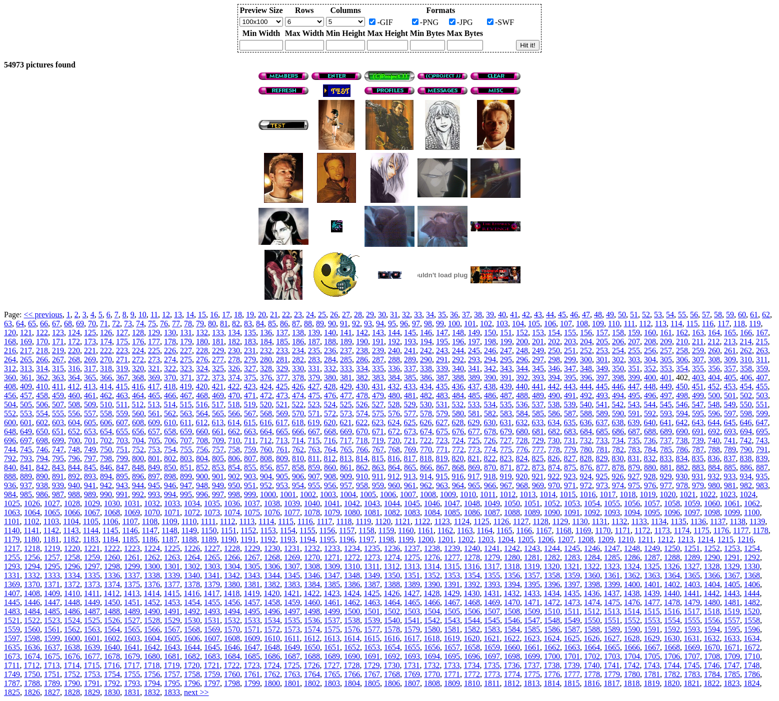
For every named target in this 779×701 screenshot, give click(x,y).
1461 (332, 602)
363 (58, 377)
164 (714, 332)
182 (234, 341)
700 (74, 440)
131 (186, 332)
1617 (412, 638)
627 (442, 422)
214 (746, 341)
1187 (169, 539)
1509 (532, 611)
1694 (432, 656)
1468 (472, 602)
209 (666, 341)
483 (442, 395)
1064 (32, 512)
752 (138, 449)
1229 (252, 548)
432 (394, 386)
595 (698, 413)
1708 (712, 656)
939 (58, 485)
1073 (212, 512)
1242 (512, 548)
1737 (532, 665)
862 (362, 467)
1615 (372, 638)
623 (378, 422)
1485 (52, 611)
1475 (612, 602)
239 (378, 350)
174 (106, 341)
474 (298, 395)
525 (346, 404)
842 (42, 467)
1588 (592, 629)
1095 (652, 512)
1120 (382, 521)
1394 (512, 584)
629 (474, 422)
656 (138, 431)
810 (298, 458)
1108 (150, 521)
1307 (292, 566)
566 (234, 413)
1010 (468, 494)
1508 (512, 611)
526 (362, 404)
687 (634, 431)
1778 (592, 674)
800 (138, 458)
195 (442, 341)
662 (234, 431)
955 (314, 485)
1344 (272, 575)
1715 (92, 665)
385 (410, 377)
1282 (552, 557)
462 (106, 395)
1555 (692, 620)
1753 (92, 674)
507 (58, 404)
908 (330, 476)
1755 (132, 674)
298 (554, 359)
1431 (492, 593)
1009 (448, 494)
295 (506, 359)
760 (266, 449)
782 (618, 449)
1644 (192, 647)
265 (26, 359)
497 (666, 395)
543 (634, 404)
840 (10, 467)
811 (314, 458)
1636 (32, 647)
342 (490, 368)
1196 (346, 539)
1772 (472, 674)
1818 (632, 683)
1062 (752, 503)
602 (42, 422)
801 (154, 458)
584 (522, 413)
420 (202, 386)
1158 (366, 530)
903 (250, 476)
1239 (452, 548)
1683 (212, 656)
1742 (632, 665)
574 (362, 413)
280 (266, 359)
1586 (552, 629)
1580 (432, 629)
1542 (432, 620)
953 (282, 485)
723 (442, 440)
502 (746, 395)
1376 (152, 584)
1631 (692, 638)
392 (522, 377)
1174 (682, 530)
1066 (72, 512)
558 (106, 413)
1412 (112, 593)
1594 (712, 629)
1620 (472, 638)
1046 (432, 503)
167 (762, 332)
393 (538, 377)
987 (58, 494)
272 (138, 359)
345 (538, 368)
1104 (70, 521)
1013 (528, 494)
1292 (752, 557)
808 (266, 458)
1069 (132, 512)
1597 (12, 638)
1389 (412, 584)
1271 (332, 557)
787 (698, 449)
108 (582, 323)
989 (90, 494)
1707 (692, 656)
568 (266, 413)
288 (394, 359)
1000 (268, 494)
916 (458, 476)
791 (762, 449)
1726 (312, 665)
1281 (532, 557)
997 (218, 494)
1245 (572, 548)
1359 (572, 575)
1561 (52, 629)
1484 (32, 611)
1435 (572, 593)
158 (618, 332)
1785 (732, 674)
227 (186, 350)
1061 (732, 503)
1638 (72, 647)
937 (26, 485)
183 (250, 341)
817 (410, 458)
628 (458, 422)
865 (410, 467)
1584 (512, 629)
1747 (732, 665)
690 (682, 431)
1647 (252, 647)
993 (154, 494)
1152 (248, 530)
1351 (412, 575)
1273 (372, 557)
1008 (428, 494)
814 (362, 458)
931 (698, 476)
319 (122, 368)
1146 (130, 530)
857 (282, 467)
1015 (568, 494)
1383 (292, 584)
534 (490, 404)
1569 (212, 629)
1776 (552, 674)
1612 (312, 638)
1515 (652, 611)
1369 (12, 584)
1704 (632, 656)
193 (410, 341)
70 (92, 323)
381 (346, 377)
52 (646, 314)
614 (234, 422)
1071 (172, 512)
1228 (232, 548)
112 (644, 323)
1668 (672, 647)
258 (682, 350)
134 (234, 332)
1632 (712, 638)
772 (458, 449)
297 (538, 359)
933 (730, 476)
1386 (352, 584)
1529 (172, 620)
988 (74, 494)
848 (138, 467)
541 (602, 404)
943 (122, 485)
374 (234, 377)
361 (26, 377)
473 (282, 395)
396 (586, 377)
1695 (452, 656)
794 (42, 458)
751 (122, 449)
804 (202, 458)
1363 (652, 575)
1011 (488, 494)
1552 (632, 620)
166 (746, 332)
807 (250, 458)
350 (618, 368)
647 (762, 422)
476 (330, 395)
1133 (638, 521)
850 (170, 467)
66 (44, 323)
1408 (32, 593)
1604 (152, 638)
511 (122, 404)
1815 (572, 683)
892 (74, 476)
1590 (632, 629)
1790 (72, 683)
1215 (726, 539)
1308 (312, 566)
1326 (672, 566)
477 (346, 395)
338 (426, 368)
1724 (272, 665)
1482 (752, 602)
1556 (712, 620)
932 (714, 476)
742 (746, 440)
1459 (292, 602)
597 (730, 413)
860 (330, 467)
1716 (112, 665)
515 (186, 404)
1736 (512, 665)
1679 (132, 656)
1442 (712, 593)
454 (746, 386)
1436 (592, 593)
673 (410, 431)
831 (634, 458)
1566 (152, 629)
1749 (12, 674)
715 (314, 440)
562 (170, 413)
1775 (532, 674)
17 (226, 314)
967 (506, 485)
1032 (152, 503)
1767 (372, 674)
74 (140, 323)
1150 (208, 530)
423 (250, 386)
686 (618, 431)
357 (730, 368)
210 (682, 341)
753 (154, 449)
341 (474, 368)
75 (152, 323)
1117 (324, 521)
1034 (192, 503)
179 (186, 341)
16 (214, 314)
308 (714, 359)
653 (90, 431)
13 (178, 314)
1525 (92, 620)
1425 (372, 593)
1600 (72, 638)
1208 (586, 539)
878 (618, 467)
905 (282, 476)
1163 (464, 530)
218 (42, 350)
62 (766, 314)
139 (314, 332)
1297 (92, 566)
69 (80, 323)
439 (506, 386)
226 (170, 350)
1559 (12, 629)
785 (666, 449)
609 (154, 422)
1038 (272, 503)
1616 (392, 638)
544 (650, 404)
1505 (452, 611)
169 (26, 341)
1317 (492, 566)
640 (650, 422)
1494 (232, 611)
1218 (32, 548)
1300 (152, 566)
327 (250, 368)
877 (602, 467)
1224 (152, 548)
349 (602, 368)
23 (298, 314)
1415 (172, 593)
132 (202, 332)
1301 (172, 566)
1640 (112, 647)
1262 (152, 557)
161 (666, 332)
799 (122, 458)
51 (634, 314)
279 (250, 359)
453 (730, 386)
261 (730, 350)
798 (106, 458)
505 (26, 404)
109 (598, 323)
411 (58, 386)
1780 (632, 674)
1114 (266, 521)
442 (554, 386)
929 (666, 476)
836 (714, 458)
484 (458, 395)
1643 (172, 647)
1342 (232, 575)
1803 (332, 683)
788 (714, 449)
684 (586, 431)
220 (74, 350)
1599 (52, 638)
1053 (572, 503)
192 (394, 341)
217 (26, 350)
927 (634, 476)
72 (116, 323)
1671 (732, 647)
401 (666, 377)
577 (410, 413)
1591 (652, 629)
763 (314, 449)
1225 (172, 548)
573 (346, 413)
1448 (72, 602)
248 (522, 350)
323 (186, 368)
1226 (192, 548)
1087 (492, 512)
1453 (172, 602)
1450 (112, 602)
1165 (504, 530)
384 (394, 377)
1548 (552, 620)
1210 (626, 539)
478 (362, 395)
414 (106, 386)
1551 (612, 620)
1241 (492, 548)
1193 (288, 539)
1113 (247, 521)
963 (442, 485)
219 (58, 350)
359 (762, 368)
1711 (12, 665)
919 (506, 476)
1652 (352, 647)
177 (154, 341)
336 (394, 368)
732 (586, 440)
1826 (32, 692)
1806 (392, 683)
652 (74, 431)
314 (42, 368)
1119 (363, 521)
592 (650, 413)
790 (746, 449)
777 (538, 449)
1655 (412, 647)
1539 (372, 620)
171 (58, 341)
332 (330, 368)
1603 (132, 638)
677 (474, 431)
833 (666, 458)
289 (410, 359)
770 (426, 449)
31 (394, 314)
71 (104, 323)
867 (442, 467)
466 (170, 395)
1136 (698, 521)
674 (426, 431)
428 (330, 386)
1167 (544, 530)
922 (554, 476)
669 (346, 431)
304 (650, 359)
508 (74, 404)
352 (650, 368)
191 (378, 341)
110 (614, 323)
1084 (432, 512)
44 (550, 314)
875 (570, 467)
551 (762, 404)
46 (574, 314)
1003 (328, 494)
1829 (92, 692)
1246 (592, 548)
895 (122, 476)
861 (346, 467)
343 (506, 368)
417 (154, 386)
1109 (169, 521)
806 (234, 458)
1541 (412, 620)
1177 (740, 530)
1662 (552, 647)
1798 (232, 683)
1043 (372, 503)
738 (682, 440)
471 (250, 395)
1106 (110, 521)
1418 (232, 593)
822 (490, 458)
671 (378, 431)
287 (378, 359)
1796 (192, 683)
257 (666, 350)
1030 (112, 503)
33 (418, 314)
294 (490, 359)
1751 (52, 674)
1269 (292, 557)
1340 (192, 575)
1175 (701, 530)
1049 (492, 503)
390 (490, 377)
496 (650, 395)
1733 (452, 665)
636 (586, 422)
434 (426, 386)
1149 (189, 530)
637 (602, 422)
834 (682, 458)
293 (474, 359)
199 (506, 341)
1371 (52, 584)
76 (164, 323)
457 (26, 395)
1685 (252, 656)
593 (666, 413)
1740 (592, 665)
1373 (92, 584)
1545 (492, 620)
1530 (192, 620)
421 (218, 386)
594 (682, 413)
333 (346, 368)
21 (274, 314)
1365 (692, 575)
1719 (172, 665)
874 (554, 467)
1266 (232, 557)
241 (410, 350)
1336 (112, 575)
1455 (212, 602)
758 (234, 449)
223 (122, 350)
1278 (472, 557)
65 (32, 323)
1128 (540, 521)
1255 (12, 557)
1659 (492, 647)
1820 (672, 683)
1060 (712, 503)
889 (26, 476)
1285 (612, 557)
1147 (150, 530)
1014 (548, 494)
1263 (172, 557)
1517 (692, 611)
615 (250, 422)
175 (122, 341)
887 (762, 467)
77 (176, 323)
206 (618, 341)
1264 (192, 557)
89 (320, 323)
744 (10, 449)
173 (90, 341)
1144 (90, 530)
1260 (112, 557)
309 (730, 359)
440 (522, 386)
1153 (268, 530)
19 (250, 314)
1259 (92, 557)
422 (234, 386)
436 (458, 386)
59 (730, 314)
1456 (232, 602)
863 (378, 467)
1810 (472, 683)
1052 (552, 503)
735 (634, 440)
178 (170, 341)
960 (394, 485)
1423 (332, 593)
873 (538, 467)
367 (122, 377)
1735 (492, 665)
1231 (292, 548)
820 (458, 458)
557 (90, 413)
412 (74, 386)
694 (746, 431)
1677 (92, 656)
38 (478, 314)
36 (454, 314)
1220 (72, 548)
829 (602, 458)
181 (218, 341)
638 (618, 422)
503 (762, 395)
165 (730, 332)
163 (698, 332)
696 (10, 440)
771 (442, 449)
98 (428, 323)
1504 (432, 611)
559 (122, 413)
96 (404, 323)
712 (266, 440)
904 (266, 476)
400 (650, 377)
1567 (172, 629)
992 (138, 494)
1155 (307, 530)
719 (378, 440)
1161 (426, 530)
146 (426, 332)
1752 (72, 674)
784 (650, 449)
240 (394, 350)
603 (58, 422)
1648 (272, 647)
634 (554, 422)
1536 (312, 620)
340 (458, 368)
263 (762, 350)
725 (474, 440)
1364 (672, 575)
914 (426, 476)
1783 (692, 674)
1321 (572, 566)
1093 (612, 512)
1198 (386, 539)
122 (42, 332)
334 (362, 368)
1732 (432, 665)
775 (506, 449)
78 (188, 323)
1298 (112, 566)
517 (218, 404)
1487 (92, 611)
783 (634, 449)
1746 (712, 665)
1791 (92, 683)
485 (474, 395)
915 (442, 476)
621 (346, 422)
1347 (332, 575)
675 (442, 431)
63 (8, 323)
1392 (472, 584)
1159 (386, 530)
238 (362, 350)
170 (42, 341)
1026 (32, 503)
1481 (732, 602)
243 (442, 350)
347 (570, 368)
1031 (132, 503)
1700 (552, 656)
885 (730, 467)
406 (746, 377)
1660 (512, 647)
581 (474, 413)
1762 (272, 674)
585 (538, 413)
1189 (208, 539)
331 (314, 368)
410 (42, 386)
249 (538, 350)
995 (186, 494)
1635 (12, 647)
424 (266, 386)
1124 (462, 521)
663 (250, 431)
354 (682, 368)
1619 (452, 638)
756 (202, 449)
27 (346, 314)
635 (570, 422)
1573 (292, 629)
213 (730, 341)
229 (218, 350)
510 (106, 404)
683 (570, 431)
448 (650, 386)
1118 (344, 521)
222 (106, 350)
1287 (652, 557)
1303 (212, 566)
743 (762, 440)
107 (566, 323)
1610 (272, 638)
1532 (232, 620)
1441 (692, 593)
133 (218, 332)
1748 (752, 665)
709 (218, 440)
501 (730, 395)
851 (186, 467)
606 (106, 422)
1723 (252, 665)
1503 (412, 611)
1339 (172, 575)
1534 (272, 620)
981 (730, 485)
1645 (212, 647)
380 (330, 377)
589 (602, 413)
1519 (732, 611)
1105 (90, 521)
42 (526, 314)
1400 (632, 584)
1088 (512, 512)
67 (56, 323)
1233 (332, 548)
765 (346, 449)
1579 (412, 629)
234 (298, 350)
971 (570, 485)
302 (618, 359)
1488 (112, 611)
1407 (12, 593)
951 (250, 485)
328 (266, 368)
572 (330, 413)
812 (330, 458)
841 (26, 467)
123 (58, 332)
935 (762, 476)
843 (58, 467)
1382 (272, 584)
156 (586, 332)
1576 (352, 629)
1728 (352, 665)
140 (330, 332)
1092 (592, 512)
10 (142, 314)
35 (442, 314)
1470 (512, 602)
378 (298, 377)
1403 (692, 584)
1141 (31, 530)
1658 (472, 647)
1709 (732, 656)
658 (170, 431)
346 (554, 368)
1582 (472, 629)
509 (90, 404)
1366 (712, 575)
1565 (132, 629)
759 (250, 449)
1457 (252, 602)
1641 (132, 647)
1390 (432, 584)
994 (170, 494)
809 (282, 458)
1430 (472, 593)
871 (506, 467)
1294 (32, 566)
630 (490, 422)
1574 (312, 629)
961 (410, 485)
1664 (592, 647)
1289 (692, 557)
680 (522, 431)
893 (90, 476)
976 (650, 485)
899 (186, 476)
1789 (52, 683)
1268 (272, 557)
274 (170, 359)
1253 (732, 548)
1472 (552, 602)
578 (426, 413)
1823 (732, 683)
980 (714, 485)
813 (346, 458)
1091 (572, 512)
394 (554, 377)
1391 (452, 584)
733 (602, 440)
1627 (612, 638)
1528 (152, 620)
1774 (512, 674)
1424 (352, 593)
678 (490, 431)
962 (426, 485)
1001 (288, 494)
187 (314, 341)
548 (714, 404)
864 (394, 467)
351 (634, 368)
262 (746, 350)
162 (682, 332)
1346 (312, 575)
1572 (272, 629)
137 (282, 332)
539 (570, 404)
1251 (692, 548)
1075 (252, 512)
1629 (652, 638)
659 (186, 431)
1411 (92, 593)
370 (170, 377)
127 (122, 332)
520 (266, 404)
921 (538, 476)
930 (682, 476)
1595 (732, 629)
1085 (452, 512)
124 (74, 332)
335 (378, 368)
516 (202, 404)
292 (458, 359)
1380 (232, 584)
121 (26, 332)
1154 (288, 530)
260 (714, 350)
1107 (130, 521)
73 (128, 323)
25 (322, 314)
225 (154, 350)
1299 (132, 566)
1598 (32, 638)
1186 (150, 539)
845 (90, 467)
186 (298, 341)
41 (514, 314)
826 (554, 458)
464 (138, 395)
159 (634, 332)
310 (746, 359)
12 (166, 314)
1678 (112, 656)
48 (598, 314)
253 (602, 350)
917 (474, 476)
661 (218, 431)
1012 (508, 494)
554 (42, 413)
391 (506, 377)
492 (586, 395)
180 (202, 341)
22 (286, 314)
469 (218, 395)
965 (474, 485)
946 (170, 485)
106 (550, 323)
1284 (592, 557)
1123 (442, 521)
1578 (392, 629)
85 (272, 323)
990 (106, 494)
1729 (372, 665)
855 (250, 467)
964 (458, 485)
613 (218, 422)
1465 (412, 602)
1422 (312, 593)
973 (602, 485)
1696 (472, 656)
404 (714, 377)
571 (314, 413)
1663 (572, 647)
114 (676, 323)
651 (58, 431)
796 (74, 458)
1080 (352, 512)
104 (518, 323)
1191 (248, 539)
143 (378, 332)
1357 (532, 575)
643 (698, 422)
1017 (608, 494)
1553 (652, 620)
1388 (392, 584)
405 (730, 377)
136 (266, 332)
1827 (52, 692)
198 (490, 341)
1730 (392, 665)
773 (474, 449)
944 (138, 485)
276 (202, 359)
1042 (352, 503)
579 (442, 413)
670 (362, 431)
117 (723, 323)
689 (666, 431)
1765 (332, 674)
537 (538, 404)
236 (330, 350)
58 (718, 314)
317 (90, 368)
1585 (532, 629)
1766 (352, 674)
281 (282, 359)
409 (26, 386)
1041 (332, 503)
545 (666, 404)
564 (202, 413)
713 (282, 440)
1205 (526, 539)
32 (406, 314)
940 (74, 485)
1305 (252, 566)
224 (138, 350)
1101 (12, 521)
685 (602, 431)
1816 (592, 683)
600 (10, 422)
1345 (292, 575)
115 (692, 323)
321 (154, 368)
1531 (212, 620)
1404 (712, 584)
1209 (606, 539)
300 (586, 359)
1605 (172, 638)
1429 (452, 593)
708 (202, 440)
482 (426, 395)
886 (746, 467)
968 (522, 485)
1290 (712, 557)
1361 (612, 575)
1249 (652, 548)
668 (330, 431)
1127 (520, 521)
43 (538, 314)
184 (266, 341)
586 (554, 413)
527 (378, 404)
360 (10, 377)
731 (570, 440)
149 (474, 332)
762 (298, 449)
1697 (492, 656)
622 (362, 422)
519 (250, 404)
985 (26, 494)
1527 (132, 620)
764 (330, 449)
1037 (252, 503)
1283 (572, 557)
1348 (352, 575)
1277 (452, 557)
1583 (492, 629)
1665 (612, 647)
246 (490, 350)
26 (334, 314)
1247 (612, 548)
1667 (652, 647)
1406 (752, 584)
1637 (52, 647)
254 (618, 350)
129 (154, 332)
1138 (738, 521)
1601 (92, 638)
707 (186, 440)
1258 (72, 557)
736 (650, 440)
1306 (272, 566)
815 (378, 458)
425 (282, 386)
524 (330, 404)
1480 (712, 602)
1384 (312, 584)
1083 (412, 512)
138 (298, 332)
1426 (392, 593)
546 (682, 404)
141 (346, 332)
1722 (232, 665)
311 (762, 359)
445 (602, 386)
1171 (622, 530)
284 (330, 359)
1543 (452, 620)
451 (698, 386)
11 (154, 314)
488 (522, 395)
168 (10, 341)
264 (10, 359)
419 (186, 386)
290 (426, 359)
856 (266, 467)
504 (10, 404)
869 (474, 467)
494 (618, 395)
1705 (652, 656)
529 (410, 404)
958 (362, 485)
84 (260, 323)
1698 (512, 656)
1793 (132, 683)
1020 (668, 494)
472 (266, 395)
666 (298, 431)
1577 (372, 629)
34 (430, 314)
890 (42, 476)
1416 (192, 593)
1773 (492, 674)
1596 (752, 629)
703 (122, 440)
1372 (72, 584)
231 (250, 350)
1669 (692, 647)
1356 (512, 575)
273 (154, 359)
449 (666, 386)
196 (458, 341)
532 (458, 404)
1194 (307, 539)
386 (426, 377)
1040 (312, 503)
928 (650, 476)
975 (634, 485)
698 (42, 440)
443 (570, 386)
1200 (426, 539)
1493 (212, 611)
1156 (327, 530)
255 (634, 350)
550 (746, 404)
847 (122, 467)
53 (658, 314)
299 (570, 359)
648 (10, 431)
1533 (252, 620)
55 (682, 314)
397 (602, 377)
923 (570, 476)
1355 (492, 575)
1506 (472, 611)
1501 (372, 611)
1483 (12, 611)
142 (362, 332)
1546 (512, 620)
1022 (708, 494)
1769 (412, 674)
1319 (532, 566)
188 (330, 341)
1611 (292, 638)
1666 (632, 647)
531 (442, 404)
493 (602, 395)
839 (762, 458)
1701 (572, 656)
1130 (580, 521)
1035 (212, 503)
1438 (632, 593)
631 (506, 422)
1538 (352, 620)
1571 (252, 629)
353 (666, 368)
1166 (524, 530)
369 (154, 377)
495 (634, 395)
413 (90, 386)
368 (138, 377)
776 (522, 449)
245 (474, 350)
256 (650, 350)
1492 (192, 611)
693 (730, 431)
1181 (51, 539)
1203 (486, 539)
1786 (752, 674)
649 (26, 431)
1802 (312, 683)
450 (682, 386)
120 (10, 332)
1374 (112, 584)
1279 (492, 557)
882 (682, 467)
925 (602, 476)
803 (186, 458)
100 (454, 323)
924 (586, 476)
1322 (592, 566)
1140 (12, 530)
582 (490, 413)
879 (634, 467)
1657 (452, 647)
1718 (152, 665)
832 (650, 458)
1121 (402, 521)
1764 (312, 674)
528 (394, 404)
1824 (752, 683)
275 (186, 359)
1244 (552, 548)
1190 (228, 539)
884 (714, 467)
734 (618, 440)
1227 (212, 548)
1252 (712, 548)
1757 (172, 674)
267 (58, 359)
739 (698, 440)
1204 (506, 539)
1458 (272, 602)
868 (458, 467)
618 (298, 422)
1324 (632, 566)
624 (394, 422)
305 (666, 359)
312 (10, 368)
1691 (372, 656)
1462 (352, 602)
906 (298, 476)
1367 (732, 575)
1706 (672, 656)
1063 (12, 512)
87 (296, 323)
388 (458, 377)
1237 (412, 548)
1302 (192, 566)
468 (202, 395)
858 (298, 467)
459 (58, 395)
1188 (189, 539)
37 (466, 314)
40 (502, 314)
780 (586, 449)
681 (538, 431)
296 (522, 359)
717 (346, 440)
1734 (472, 665)
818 (426, 458)
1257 (52, 557)
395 (570, 377)
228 (202, 350)
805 (218, 458)
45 (562, 314)
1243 (532, 548)
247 (506, 350)
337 (410, 368)
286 (362, 359)
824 (522, 458)
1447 (52, 602)
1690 (352, 656)
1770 (432, 674)
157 (602, 332)
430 (362, 386)
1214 (706, 539)
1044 (392, 503)
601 (26, 422)
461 (90, 395)
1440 (672, 593)
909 (346, 476)
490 (554, 395)
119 (754, 323)
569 (282, 413)
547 (698, 404)
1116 (305, 521)
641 (666, 422)
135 (250, 332)
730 (554, 440)
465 (154, 395)
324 (202, 368)
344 (522, 368)
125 (90, 332)
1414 (152, 593)
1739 (572, 665)
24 (310, 314)
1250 (672, 548)
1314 (432, 566)
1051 (532, 503)
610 (170, 422)
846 (106, 467)
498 (682, 395)
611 (186, 422)
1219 (52, 548)
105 (534, 323)
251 (570, 350)
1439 (652, 593)
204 (586, 341)
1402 (672, 584)
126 (106, 332)
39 (490, 314)
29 (370, 314)
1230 (272, 548)
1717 (132, 665)
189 (346, 341)
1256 (32, 557)
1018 (628, 494)
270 (106, 359)
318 (106, 368)
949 (218, 485)
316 (74, 368)
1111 (208, 521)
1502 (392, 611)
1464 (392, 602)
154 (554, 332)
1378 (192, 584)
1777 (572, 674)
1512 (592, 611)
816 (394, 458)
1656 (432, 647)
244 (458, 350)
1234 (352, 548)
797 (90, 458)
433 (410, 386)
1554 (672, 620)
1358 (552, 575)
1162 (445, 530)
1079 (332, 512)
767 (378, 449)
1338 (152, 575)
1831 (132, 692)
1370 (32, 584)
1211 (646, 539)
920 (522, 476)
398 (618, 377)
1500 (352, 611)
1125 (481, 521)
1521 (12, 620)
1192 (268, 539)
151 (506, 332)
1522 (32, 620)
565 (218, 413)
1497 (292, 611)
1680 (152, 656)
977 (666, 485)
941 (90, 485)
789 (730, 449)
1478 (672, 602)
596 (714, 413)
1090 (552, 512)
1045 (412, 503)
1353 (452, 575)
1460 (312, 602)
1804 (352, 683)
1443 (732, 593)
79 (200, 323)
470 (234, 395)
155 (570, 332)
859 (314, 467)
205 (602, 341)
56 (694, 314)
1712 (32, 665)
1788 (32, 683)
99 (440, 323)
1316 (472, 566)
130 (170, 332)
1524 (72, 620)
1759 (212, 674)
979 (698, 485)
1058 (672, 503)
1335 (92, 575)
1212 (666, 539)
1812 (512, 683)
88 (308, 323)
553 (26, 413)
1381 (252, 584)
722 (426, 440)
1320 (552, 566)
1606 (192, 638)
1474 (592, 602)
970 (554, 485)
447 (634, 386)
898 (170, 476)
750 (106, 449)
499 (698, 395)
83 (248, 323)
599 (762, 413)
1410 (72, 593)
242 (426, 350)
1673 (12, 656)
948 (202, 485)
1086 (472, 512)
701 (90, 440)
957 (346, 485)
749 (90, 449)
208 (650, 341)
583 (506, 413)
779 (570, 449)
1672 (752, 647)
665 (282, 431)
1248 (632, 548)
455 (762, 386)
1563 (92, 629)
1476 (632, 602)
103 (502, 323)
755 (186, 449)
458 (42, 395)
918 (490, 476)
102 (486, 323)
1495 (252, 611)
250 (554, 350)
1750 (32, 674)
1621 (492, 638)
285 (346, 359)
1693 (412, 656)
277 (218, 359)
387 (442, 377)
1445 (12, 602)
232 (266, 350)
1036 (232, 503)
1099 (732, 512)
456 (10, 395)
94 (380, 323)
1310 (352, 566)
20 (262, 314)
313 (26, 368)
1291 (732, 557)
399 (634, 377)
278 (234, 359)
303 (634, 359)
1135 (678, 521)
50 (622, 314)
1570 (232, 629)
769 (410, 449)
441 (538, 386)
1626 (592, 638)
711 (250, 440)
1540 (392, 620)
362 (42, 377)
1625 (572, 638)
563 (186, 413)
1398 (592, 584)
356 (714, 368)
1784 (712, 674)
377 (282, 377)
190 (362, 341)
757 (218, 449)
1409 (52, 593)
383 (378, 377)
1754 (112, 674)
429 (346, 386)
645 (730, 422)
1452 (152, 602)
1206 (546, 539)
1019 (648, 494)
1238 (432, 548)
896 (138, 476)
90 (332, 323)
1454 (192, 602)
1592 (672, 629)
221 (90, 350)
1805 (372, 683)
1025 (12, 503)
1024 (748, 494)
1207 (566, 539)
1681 (172, 656)
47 (586, 314)
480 (394, 395)
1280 (512, 557)
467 (186, 395)
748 (74, 449)
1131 (600, 521)
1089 (532, 512)
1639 (92, 647)
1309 (332, 566)
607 (122, 422)
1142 (51, 530)
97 (416, 323)
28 (358, 314)
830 (618, 458)
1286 (632, 557)
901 (218, 476)
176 (138, 341)
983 (762, 485)
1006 (388, 494)
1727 (332, 665)
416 (138, 386)
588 (586, 413)
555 (58, 413)
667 (314, 431)
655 (122, 431)
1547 (532, 620)
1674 (32, 656)
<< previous (43, 314)
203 (570, 341)
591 (634, 413)
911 (378, 476)
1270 (312, 557)
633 (538, 422)
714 (298, 440)
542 (618, 404)
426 (298, 386)
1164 (484, 530)
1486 (72, 611)
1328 (712, 566)
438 (490, 386)
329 (282, 368)
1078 (312, 512)
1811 (492, 683)
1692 (392, 656)
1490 (152, 611)
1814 (552, 683)
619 (314, 422)
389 (474, 377)
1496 (272, 611)
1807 (412, 683)
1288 (672, 557)
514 (170, 404)
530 (426, 404)
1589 (612, 629)
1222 (112, 548)
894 (106, 476)
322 (170, 368)
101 (470, 323)
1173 (662, 530)
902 (234, 476)
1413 (132, 593)
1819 (652, 683)
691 (698, 431)
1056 (632, 503)
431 (378, 386)
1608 (232, 638)
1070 (152, 512)
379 (314, 377)
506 (42, 404)
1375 (132, 584)
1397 (572, 584)
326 (234, 368)
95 (392, 323)
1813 (532, 683)
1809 (452, 683)
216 (10, 350)
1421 (292, 593)
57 (706, 314)
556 (74, 413)
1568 (192, 629)
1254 (752, 548)
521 (282, 404)
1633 (732, 638)
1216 (746, 539)
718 (362, 440)
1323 (612, 566)
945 (154, 485)
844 (74, 467)
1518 (712, 611)
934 (746, 476)
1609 (252, 638)
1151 (228, 530)
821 (474, 458)
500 (714, 395)
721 (410, 440)
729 (538, 440)
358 (746, 368)
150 (490, 332)
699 (58, 440)
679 (506, 431)
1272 (352, 557)
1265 (212, 557)
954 (298, 485)
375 (250, 377)
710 (234, 440)
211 (698, 341)
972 (586, 485)
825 (538, 458)
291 (442, 359)
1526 (112, 620)
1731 (412, 665)
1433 (532, 593)
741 (730, 440)
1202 (466, 539)
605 (90, 422)
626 (426, 422)
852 (202, 467)
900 (202, 476)
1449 (92, 602)
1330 (752, 566)
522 (298, 404)
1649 (292, 647)
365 (90, 377)
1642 (152, 647)
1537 (332, 620)
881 (666, 467)
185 (282, 341)
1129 (560, 521)
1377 (172, 584)
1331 (12, 575)
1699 (532, 656)
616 (266, 422)
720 (394, 440)
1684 (232, 656)
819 (442, 458)
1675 (52, 656)
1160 (406, 530)
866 (426, 467)
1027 (52, 503)
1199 (406, 539)
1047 (452, 503)
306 (682, 359)
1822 (712, 683)
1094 (632, 512)
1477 (652, 602)
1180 (31, 539)
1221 (92, 548)
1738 (552, 665)
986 (42, 494)
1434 (552, 593)
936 (10, 485)
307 (698, 359)
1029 (92, 503)
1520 (752, 611)
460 (74, 395)
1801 (292, 683)
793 (26, 458)
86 (284, 323)
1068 (112, 512)
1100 (752, 512)
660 (202, 431)
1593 (692, 629)
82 (236, 323)
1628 (632, 638)
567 (250, 413)
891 (58, 476)
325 (218, 368)
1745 (692, 665)
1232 (312, 548)
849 (154, 467)
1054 (592, 503)
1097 (692, 512)
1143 (70, 530)
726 (490, 440)
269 (90, 359)
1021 (688, 494)
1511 (572, 611)
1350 (392, 575)
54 (670, 314)
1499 (332, 611)
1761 (252, 674)
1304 (232, 566)
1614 (352, 638)
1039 (292, 503)
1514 (632, 611)
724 (458, 440)
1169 (583, 530)
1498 (312, 611)
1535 (292, 620)
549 (730, 404)
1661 (532, 647)
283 (314, 359)
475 (314, 395)
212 (714, 341)
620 (330, 422)
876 (586, 467)
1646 (232, 647)
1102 (31, 521)
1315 (452, 566)
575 (378, 413)
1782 (672, 674)
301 (602, 359)
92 (356, 323)
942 (106, 485)
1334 (72, 575)
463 (122, 395)
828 (586, 458)
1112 (228, 521)
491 (570, 395)
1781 (652, 674)
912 (394, 476)
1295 (52, 566)
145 (410, 332)
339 (442, 368)
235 (314, 350)
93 (368, 323)
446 (618, 386)
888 (10, 476)
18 (238, 314)
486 (490, 395)
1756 (152, 674)
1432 (512, 593)
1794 (152, 683)
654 (106, 431)
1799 (252, 683)
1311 (372, 566)
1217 (12, 548)
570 (298, 413)
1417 (212, 593)
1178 (760, 530)
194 (426, 341)
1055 (612, 503)
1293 (12, 566)
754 (170, 449)
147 (442, 332)
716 (330, 440)
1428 (432, 593)
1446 (32, 602)
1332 (32, 575)
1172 (642, 530)
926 (618, 476)
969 (538, 485)
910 (362, 476)
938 (42, 485)
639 (634, 422)
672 (394, 431)
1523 (52, 620)
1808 (432, 683)
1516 (672, 611)
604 (74, 422)
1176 (721, 530)
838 (746, 458)
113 (660, 323)
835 (698, 458)
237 (346, 350)
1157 (346, 530)
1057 (652, 503)
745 (26, 449)
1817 (612, 683)
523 (314, 404)
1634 (752, 638)
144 (394, 332)
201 (538, 341)
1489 (132, 611)
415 (122, 386)
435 (442, 386)
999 (250, 494)
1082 (392, 512)
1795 (172, 683)
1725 (292, 665)
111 (629, 323)
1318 (512, 566)
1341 (212, 575)
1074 (232, 512)
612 (202, 422)
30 (382, 314)
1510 (552, 611)
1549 (572, 620)
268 (74, 359)
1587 (572, 629)
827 (570, 458)
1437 (612, 593)
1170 (602, 530)
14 (190, 314)
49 (610, 314)
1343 (252, 575)
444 (586, 386)
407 (762, 377)
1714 (72, 665)
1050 (512, 503)
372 (202, 377)
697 (26, 440)
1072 (192, 512)
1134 (658, 521)
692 (714, 431)
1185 (130, 539)
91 (344, 323)
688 (650, 431)
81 (224, 323)
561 (154, 413)
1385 (332, 584)
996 (202, 494)
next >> (196, 692)
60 (742, 314)
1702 (592, 656)
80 (212, 323)
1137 (718, 521)
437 (474, 386)
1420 (272, 593)
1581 (452, 629)
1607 (212, 638)
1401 (652, 584)
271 (122, 359)
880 (650, 467)
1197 (366, 539)
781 (602, 449)
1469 (492, 602)
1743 (652, 665)
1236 (392, 548)
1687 (292, 656)
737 (666, 440)
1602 (112, 638)
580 (458, 413)
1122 (422, 521)
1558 (752, 620)
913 (410, 476)
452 (714, 386)
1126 (501, 521)
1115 (286, 521)
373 (218, 377)
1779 (612, 674)
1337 (132, 575)
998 (234, 494)
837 (730, 458)
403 (698, 377)
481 (410, 395)
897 (154, 476)
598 (746, 413)
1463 (372, 602)
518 (234, 404)
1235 (372, 548)
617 (282, 422)
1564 (112, 629)
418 (170, 386)
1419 (252, 593)
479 (378, 395)
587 (570, 413)
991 (122, 494)
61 (754, 314)
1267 (252, 557)
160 (650, 332)
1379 (212, 584)
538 (554, 404)
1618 (432, 638)
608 (138, 422)
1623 (532, 638)
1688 (312, 656)
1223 (132, 548)
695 (762, 431)
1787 (12, 683)
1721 (212, 665)
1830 (112, 692)
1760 (232, 674)
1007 (408, 494)
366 (106, 377)
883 (698, 467)
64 (20, 323)
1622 (512, 638)
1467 (452, 602)
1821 (692, 683)
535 (506, 404)
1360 (592, 575)
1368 (752, 575)
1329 (732, 566)
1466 (432, 602)
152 (522, 332)
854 (234, 467)
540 (586, 404)
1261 (132, 557)
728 (522, 440)
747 (58, 449)
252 (586, 350)
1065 (52, 512)
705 (154, 440)
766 (362, 449)
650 (42, 431)
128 (138, 332)
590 (618, 413)
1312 (392, 566)
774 (490, 449)
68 (68, 323)
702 (106, 440)
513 (154, 404)
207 (634, 341)
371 (186, 377)
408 (10, 386)
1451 (132, 602)
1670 (712, 647)
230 (234, 350)
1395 (532, 584)
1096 (672, 512)
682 (554, 431)
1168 (563, 530)
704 (138, 440)
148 (458, 332)
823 (506, 458)
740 (714, 440)
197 (474, 341)
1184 (110, 539)
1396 (552, 584)
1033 (172, 503)
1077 (292, 512)
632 (522, 422)
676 (458, 431)
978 (682, 485)
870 (490, 467)
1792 (112, 683)
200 (522, 341)
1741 (612, 665)
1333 (52, 575)
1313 (412, 566)
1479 (692, 602)
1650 (312, 647)
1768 (392, 674)
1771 (452, 674)
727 (506, 440)
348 (586, 368)
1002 (308, 494)
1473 (572, 602)
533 (474, 404)
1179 (12, 539)
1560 (32, 629)
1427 (412, 593)
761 (282, 449)
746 (42, 449)
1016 (588, 494)
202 (554, 341)
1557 (732, 620)
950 (234, 485)
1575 (332, 629)
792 (10, 458)
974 (618, 485)
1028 (72, 503)
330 (298, 368)
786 (682, 449)
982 (746, 485)
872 (522, 467)
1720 (192, 665)
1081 (372, 512)
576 (394, 413)
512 (138, 404)
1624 (552, 638)
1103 (51, 521)
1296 (72, 566)
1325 (652, 566)
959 (378, 485)
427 (314, 386)
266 (42, 359)
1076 (272, 512)
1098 (712, 512)
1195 (327, 539)
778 (554, 449)
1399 (612, 584)
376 (266, 377)
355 (698, 368)
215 (762, 341)
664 (266, 431)
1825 (12, 692)
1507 (492, 611)
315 (58, 368)
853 (218, 467)
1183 (90, 539)
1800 (272, 683)
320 (138, 368)
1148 (169, 530)
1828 (72, 692)
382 (362, 377)
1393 (492, 584)
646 (746, 422)
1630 (672, 638)
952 (266, 485)
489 (538, 395)
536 (522, 404)
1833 (172, 692)
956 (330, 485)
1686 (272, 656)
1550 (592, 620)
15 (202, 314)
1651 (332, 647)
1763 (292, 674)
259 (698, 350)
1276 (432, 557)
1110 (189, 521)
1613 (332, 638)
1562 (72, 629)
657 (154, 431)
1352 (432, 575)
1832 (152, 692)
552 (10, 413)
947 (186, 485)
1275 (412, 557)
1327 (692, 566)
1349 (372, 575)
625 (410, 422)
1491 (172, 611)
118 (739, 323)
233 (282, 350)
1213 (686, 539)
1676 (72, 656)
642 (682, 422)
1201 (446, 539)
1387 (372, 584)
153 (538, 332)
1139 (757, 521)
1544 (472, 620)
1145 (110, 530)
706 (170, 440)
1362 (632, 575)
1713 (52, 665)
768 (394, 449)
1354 (472, 575)
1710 (752, 656)
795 (58, 458)
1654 (392, 647)
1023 (728, 494)
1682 (192, 656)
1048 (472, 503)
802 (170, 458)
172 (74, 341)
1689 (332, 656)
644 (714, 422)
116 (708, 323)
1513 (612, 611)
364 (74, 377)
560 (138, 413)
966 (490, 485)
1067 (92, 512)
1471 (532, 602)
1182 (70, 539)
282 (298, 359)
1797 (212, 683)
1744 (672, 665)
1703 (612, 656)
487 (506, 395)
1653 (372, 647)
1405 (732, 584)
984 (10, 494)
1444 (752, 593)
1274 (392, 557)
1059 (692, 503)
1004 (348, 494)
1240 (472, 548)
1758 (192, 674)
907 (314, 476)
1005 (368, 494)
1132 (619, 521)
